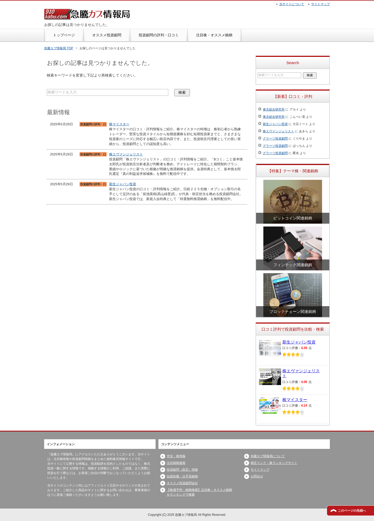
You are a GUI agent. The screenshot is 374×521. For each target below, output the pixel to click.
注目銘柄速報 (176, 463)
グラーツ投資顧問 (275, 138)
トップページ (64, 35)
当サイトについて (291, 4)
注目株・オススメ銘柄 (214, 35)
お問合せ (257, 476)
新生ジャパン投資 (122, 184)
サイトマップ (260, 469)
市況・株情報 (176, 456)
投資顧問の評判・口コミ (159, 35)
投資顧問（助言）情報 (182, 469)
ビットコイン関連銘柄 (292, 218)
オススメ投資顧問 (106, 35)
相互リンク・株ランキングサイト (274, 463)
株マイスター (119, 124)
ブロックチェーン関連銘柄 (292, 311)
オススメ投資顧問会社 (182, 483)
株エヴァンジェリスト (126, 154)
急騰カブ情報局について (268, 456)
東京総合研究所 (274, 109)
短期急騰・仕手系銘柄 (182, 476)
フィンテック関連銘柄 (292, 265)
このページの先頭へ (352, 510)
